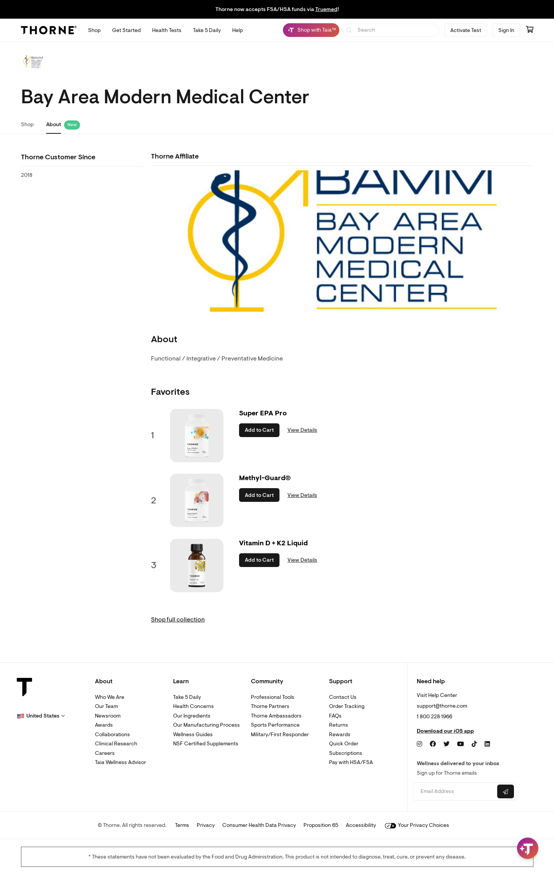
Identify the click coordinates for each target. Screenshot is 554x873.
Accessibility (361, 825)
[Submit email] (505, 791)
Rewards (339, 734)
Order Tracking (347, 706)
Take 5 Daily (187, 697)
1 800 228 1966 (434, 716)
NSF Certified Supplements (205, 743)
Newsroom (107, 716)
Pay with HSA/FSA (351, 762)
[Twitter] (446, 744)
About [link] (53, 124)
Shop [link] (27, 124)
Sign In (506, 30)
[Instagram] (419, 744)
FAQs (335, 716)
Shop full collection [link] (178, 619)
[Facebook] (433, 744)
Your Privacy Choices (417, 825)
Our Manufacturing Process (206, 725)
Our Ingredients (191, 716)
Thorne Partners (270, 706)
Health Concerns (193, 706)
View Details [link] (302, 430)
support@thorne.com (442, 706)
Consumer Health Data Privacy (259, 825)
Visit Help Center (437, 695)
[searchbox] (390, 30)
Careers (105, 753)
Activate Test (465, 30)
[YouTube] (460, 744)
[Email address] (454, 791)
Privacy (206, 825)
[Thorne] (49, 30)
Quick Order (343, 743)
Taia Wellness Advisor (120, 762)
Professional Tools (272, 697)
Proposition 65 (320, 825)
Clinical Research (116, 743)
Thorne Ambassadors (276, 716)
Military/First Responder (280, 734)
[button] (41, 716)
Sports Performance (275, 725)
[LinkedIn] (487, 744)
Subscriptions (345, 753)
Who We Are (109, 697)
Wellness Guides (193, 734)
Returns (338, 725)
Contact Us (342, 697)
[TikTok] (474, 744)
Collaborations (112, 734)
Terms (182, 825)
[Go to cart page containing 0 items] (529, 30)
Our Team (106, 706)
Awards (104, 725)
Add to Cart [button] (259, 430)
